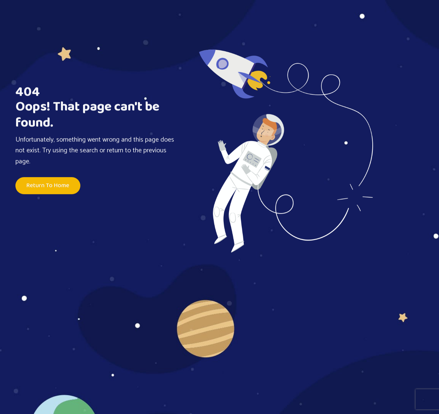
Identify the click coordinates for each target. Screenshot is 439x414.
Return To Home (47, 186)
